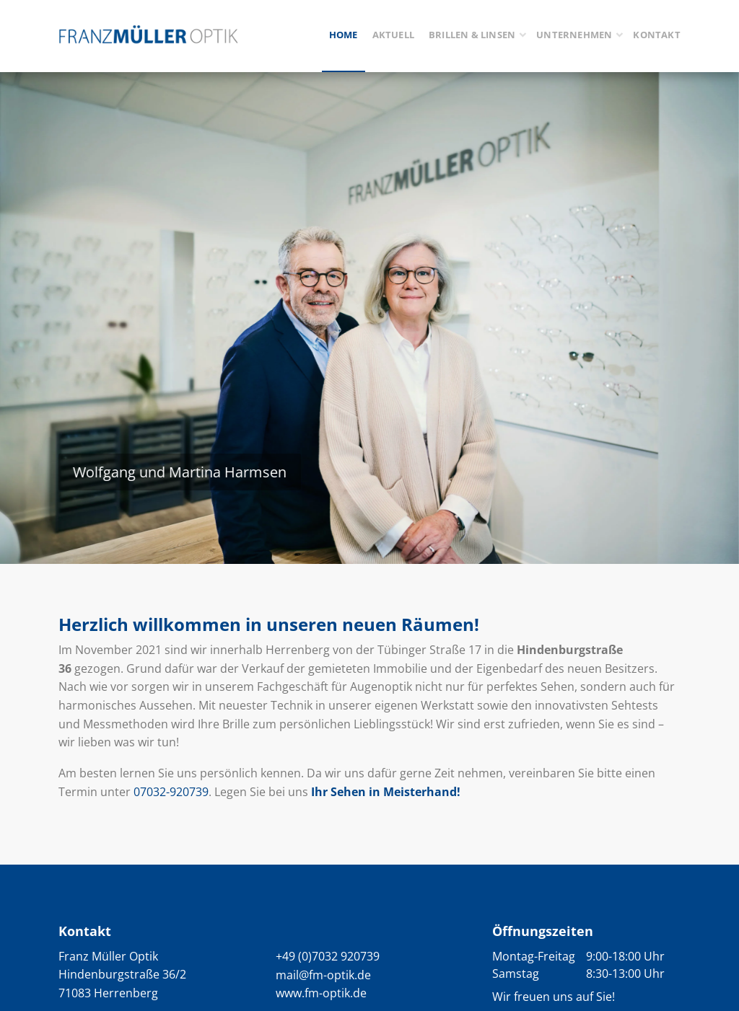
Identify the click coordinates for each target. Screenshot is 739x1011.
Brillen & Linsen (472, 34)
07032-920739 (171, 792)
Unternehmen (574, 34)
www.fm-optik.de (321, 993)
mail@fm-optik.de (323, 975)
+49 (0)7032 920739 (328, 956)
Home (343, 34)
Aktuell (393, 34)
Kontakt (656, 34)
